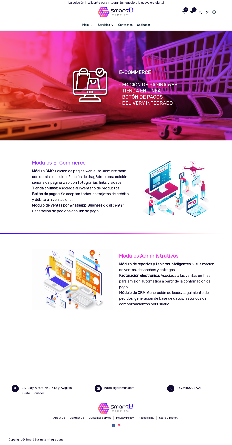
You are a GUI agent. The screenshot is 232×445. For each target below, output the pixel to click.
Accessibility (146, 417)
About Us (59, 417)
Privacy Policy (125, 417)
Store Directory (168, 417)
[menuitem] (88, 24)
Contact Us (77, 417)
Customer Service (100, 417)
